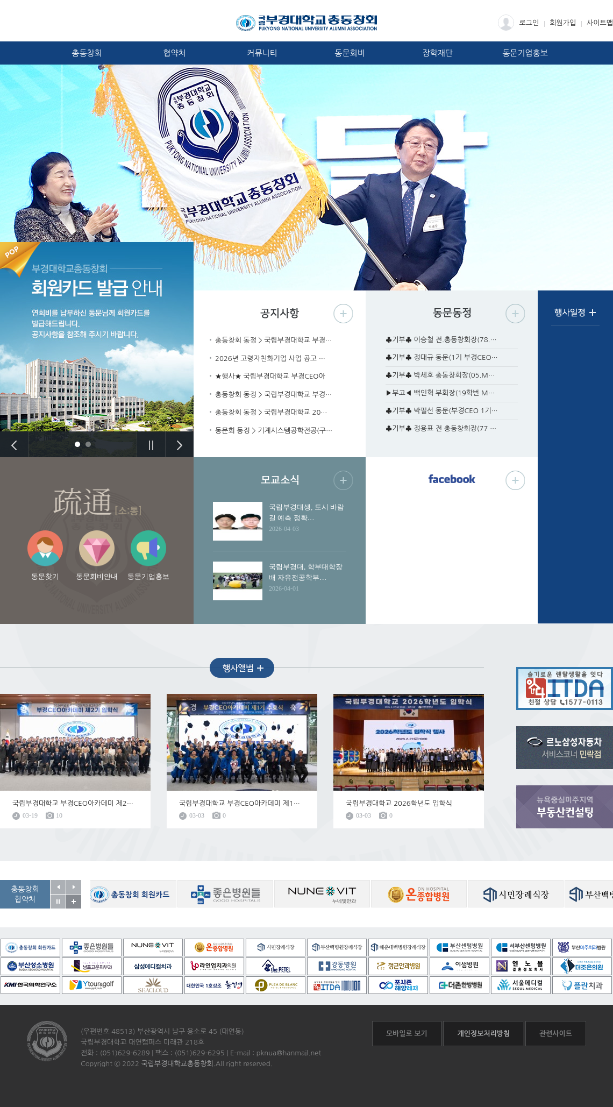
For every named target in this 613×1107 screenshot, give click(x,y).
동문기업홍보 (525, 53)
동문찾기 (45, 576)
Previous (14, 444)
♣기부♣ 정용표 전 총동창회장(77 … (441, 428)
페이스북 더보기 (515, 480)
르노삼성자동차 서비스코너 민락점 (564, 747)
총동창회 (87, 53)
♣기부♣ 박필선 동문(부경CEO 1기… (442, 410)
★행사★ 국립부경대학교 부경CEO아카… (270, 377)
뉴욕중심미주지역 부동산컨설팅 (564, 806)
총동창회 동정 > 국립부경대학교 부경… (273, 340)
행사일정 (575, 316)
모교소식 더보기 (343, 480)
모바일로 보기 (406, 1033)
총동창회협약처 (25, 894)
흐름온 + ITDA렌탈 (564, 688)
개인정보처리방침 (483, 1033)
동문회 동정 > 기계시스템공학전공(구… (273, 430)
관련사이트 (555, 1033)
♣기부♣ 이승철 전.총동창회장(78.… (441, 339)
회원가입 (563, 22)
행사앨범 (242, 668)
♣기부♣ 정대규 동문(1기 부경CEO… (442, 357)
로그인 (518, 23)
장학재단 (437, 53)
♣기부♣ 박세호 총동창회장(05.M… (440, 375)
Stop (151, 444)
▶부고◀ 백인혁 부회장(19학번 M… (440, 392)
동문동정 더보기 (515, 313)
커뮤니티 (262, 53)
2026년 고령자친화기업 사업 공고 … (270, 358)
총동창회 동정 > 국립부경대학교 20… (271, 412)
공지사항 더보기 (343, 313)
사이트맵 (600, 22)
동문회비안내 (97, 576)
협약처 (174, 53)
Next (179, 444)
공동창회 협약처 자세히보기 (73, 902)
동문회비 (349, 53)
